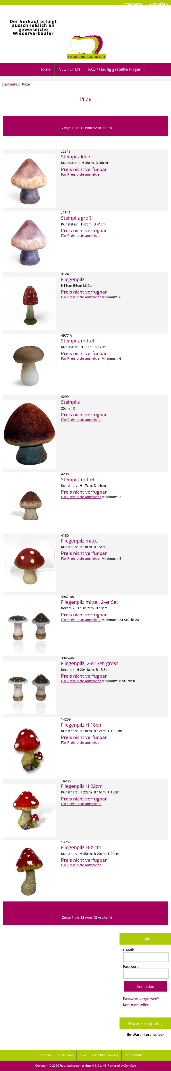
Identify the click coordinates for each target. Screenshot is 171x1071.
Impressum (66, 1055)
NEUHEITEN (69, 69)
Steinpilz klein (76, 156)
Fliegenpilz (72, 279)
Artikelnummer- (66, 142)
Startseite (133, 4)
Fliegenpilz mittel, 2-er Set (89, 601)
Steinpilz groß (76, 217)
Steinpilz (70, 401)
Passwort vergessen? (141, 998)
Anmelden (158, 4)
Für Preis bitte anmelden (81, 174)
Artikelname (94, 142)
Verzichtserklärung (105, 1055)
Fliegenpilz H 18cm (82, 724)
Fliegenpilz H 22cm (82, 786)
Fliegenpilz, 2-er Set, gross (90, 663)
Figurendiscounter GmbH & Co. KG (83, 1065)
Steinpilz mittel (77, 340)
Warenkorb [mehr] (145, 1023)
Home (45, 69)
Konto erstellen (136, 1004)
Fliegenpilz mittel (80, 540)
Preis (114, 142)
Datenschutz (134, 1055)
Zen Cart (130, 1065)
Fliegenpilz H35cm (81, 847)
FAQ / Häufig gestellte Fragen (114, 69)
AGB (83, 1055)
